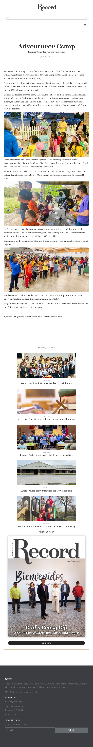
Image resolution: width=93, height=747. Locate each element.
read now (46, 643)
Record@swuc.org (13, 702)
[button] (46, 25)
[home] (46, 7)
